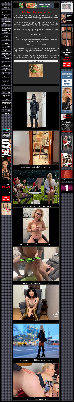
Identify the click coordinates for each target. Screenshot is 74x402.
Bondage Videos (6, 56)
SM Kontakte (6, 79)
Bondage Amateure (6, 59)
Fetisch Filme (6, 84)
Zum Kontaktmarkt (6, 12)
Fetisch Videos (6, 87)
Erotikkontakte (6, 73)
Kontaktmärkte (6, 71)
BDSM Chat (6, 23)
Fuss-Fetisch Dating (6, 95)
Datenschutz (6, 113)
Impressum (6, 2)
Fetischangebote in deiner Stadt (6, 102)
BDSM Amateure (6, 62)
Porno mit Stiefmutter (6, 107)
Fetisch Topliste (6, 39)
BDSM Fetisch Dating (6, 31)
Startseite (6, 7)
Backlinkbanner (6, 110)
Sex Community (6, 68)
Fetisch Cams (6, 92)
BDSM (6, 90)
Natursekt (6, 76)
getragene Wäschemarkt (6, 49)
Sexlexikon (6, 99)
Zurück (36, 85)
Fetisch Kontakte (6, 53)
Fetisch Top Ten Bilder (6, 42)
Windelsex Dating (6, 35)
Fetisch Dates (6, 46)
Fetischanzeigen (6, 28)
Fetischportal (6, 81)
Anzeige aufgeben (6, 16)
